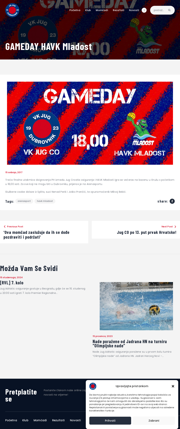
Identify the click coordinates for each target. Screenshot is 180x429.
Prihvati (110, 420)
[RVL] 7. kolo (12, 282)
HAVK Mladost (45, 201)
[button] (173, 386)
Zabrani (154, 420)
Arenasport (24, 201)
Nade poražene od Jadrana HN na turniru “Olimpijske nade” (130, 343)
